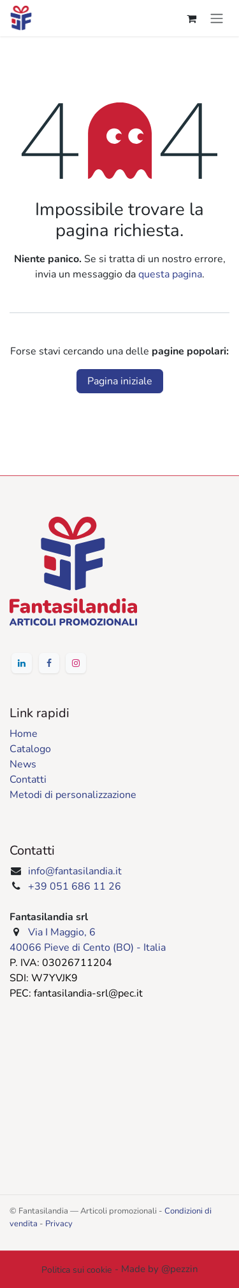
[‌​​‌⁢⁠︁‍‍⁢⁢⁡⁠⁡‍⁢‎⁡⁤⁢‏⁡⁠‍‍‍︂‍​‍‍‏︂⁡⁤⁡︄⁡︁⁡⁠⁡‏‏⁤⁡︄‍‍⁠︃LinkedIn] (21, 663)
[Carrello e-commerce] (191, 18)
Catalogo (30, 749)
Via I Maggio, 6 (62, 932)
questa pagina (170, 274)
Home (24, 734)
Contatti (28, 780)
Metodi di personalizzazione (73, 795)
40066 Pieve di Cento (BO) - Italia (88, 948)
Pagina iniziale (119, 381)
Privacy (59, 1223)
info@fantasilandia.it (75, 871)
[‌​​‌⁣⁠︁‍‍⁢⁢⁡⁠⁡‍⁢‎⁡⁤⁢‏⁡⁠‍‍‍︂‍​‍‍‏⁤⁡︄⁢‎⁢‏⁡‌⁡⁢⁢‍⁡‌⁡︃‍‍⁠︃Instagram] (76, 663)
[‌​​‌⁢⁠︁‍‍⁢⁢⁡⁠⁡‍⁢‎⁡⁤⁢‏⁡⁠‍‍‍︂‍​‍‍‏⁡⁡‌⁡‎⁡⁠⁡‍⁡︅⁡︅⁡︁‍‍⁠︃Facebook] (49, 663)
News (23, 764)
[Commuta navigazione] (216, 18)
